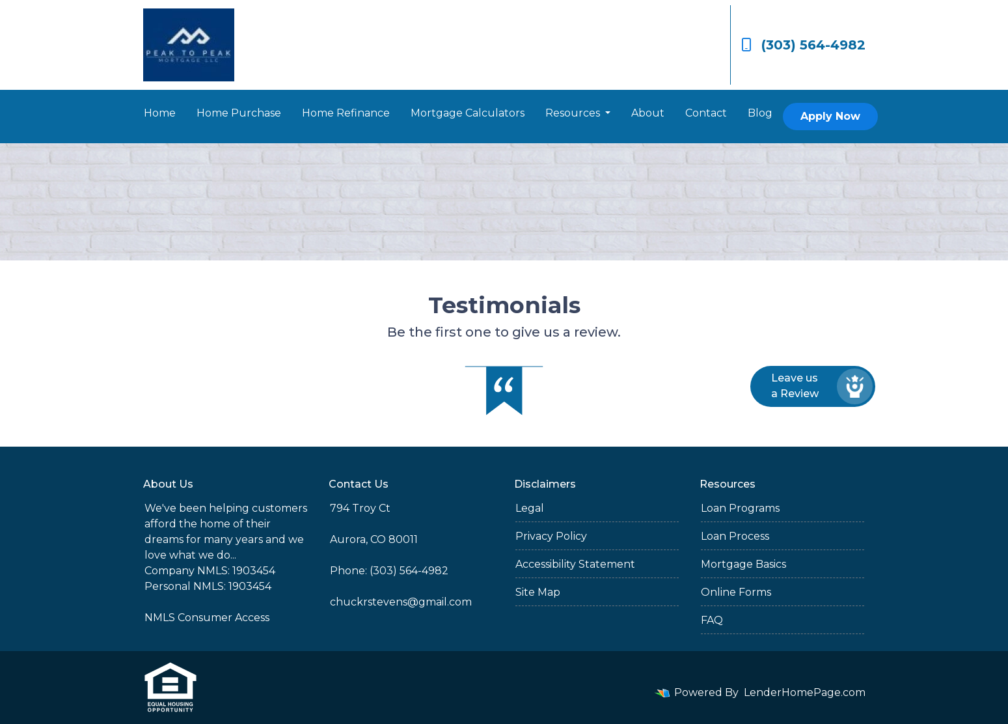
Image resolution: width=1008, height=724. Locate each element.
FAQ (712, 620)
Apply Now (830, 116)
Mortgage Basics (743, 564)
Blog (760, 113)
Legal (529, 508)
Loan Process (735, 536)
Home (160, 113)
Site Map (537, 592)
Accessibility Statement (575, 564)
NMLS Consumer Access (206, 617)
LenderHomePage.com (804, 692)
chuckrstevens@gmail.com (401, 602)
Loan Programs (740, 508)
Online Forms (736, 592)
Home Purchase (239, 113)
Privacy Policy (551, 536)
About (647, 113)
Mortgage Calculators (467, 113)
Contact (706, 113)
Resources (574, 113)
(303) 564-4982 (803, 45)
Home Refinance (346, 113)
